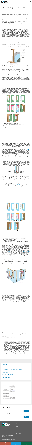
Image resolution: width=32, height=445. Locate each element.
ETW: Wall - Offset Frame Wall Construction (8, 366)
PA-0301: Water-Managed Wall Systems (7, 374)
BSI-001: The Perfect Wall (21, 41)
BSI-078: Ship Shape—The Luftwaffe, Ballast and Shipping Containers (12, 369)
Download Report (5, 402)
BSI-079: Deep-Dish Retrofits (6, 377)
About (16, 423)
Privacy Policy (18, 439)
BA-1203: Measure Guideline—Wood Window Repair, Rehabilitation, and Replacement (14, 375)
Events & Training (18, 433)
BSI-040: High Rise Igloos (5, 367)
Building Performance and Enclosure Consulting (7, 436)
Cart (16, 428)
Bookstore (17, 431)
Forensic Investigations (5, 433)
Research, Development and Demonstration (8, 439)
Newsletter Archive (18, 435)
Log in (16, 429)
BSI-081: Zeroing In (4, 364)
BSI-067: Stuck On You (5, 372)
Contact (17, 426)
